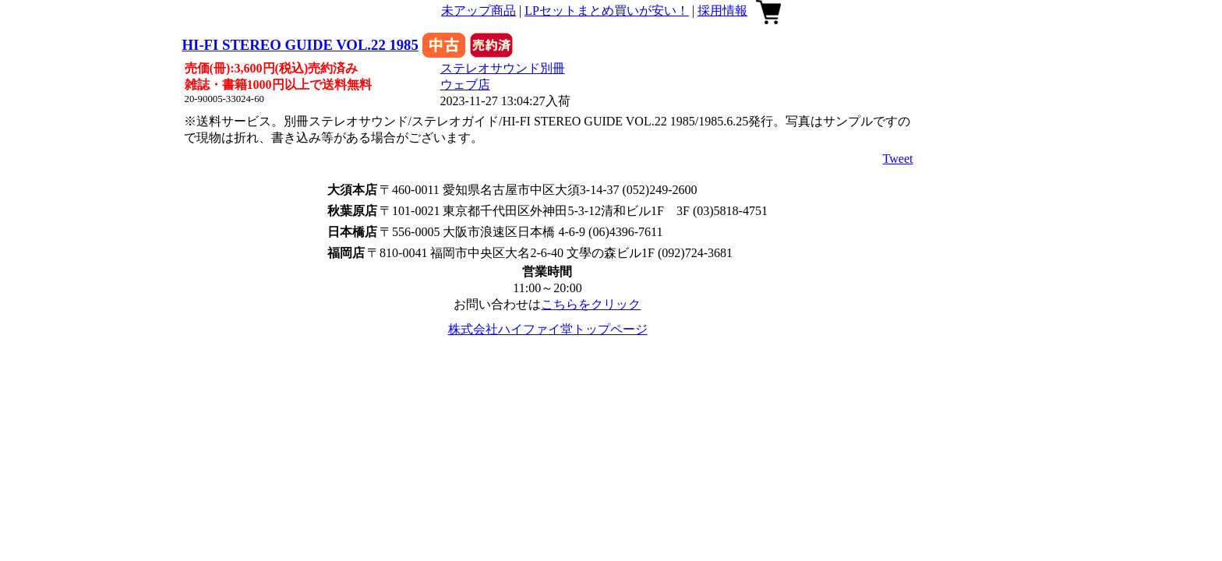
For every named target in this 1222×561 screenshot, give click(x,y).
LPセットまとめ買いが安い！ (606, 10)
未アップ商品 (478, 10)
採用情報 (722, 10)
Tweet (898, 158)
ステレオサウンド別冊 (502, 68)
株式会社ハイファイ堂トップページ (548, 329)
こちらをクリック (591, 304)
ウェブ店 (465, 84)
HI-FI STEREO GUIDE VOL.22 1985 (300, 45)
